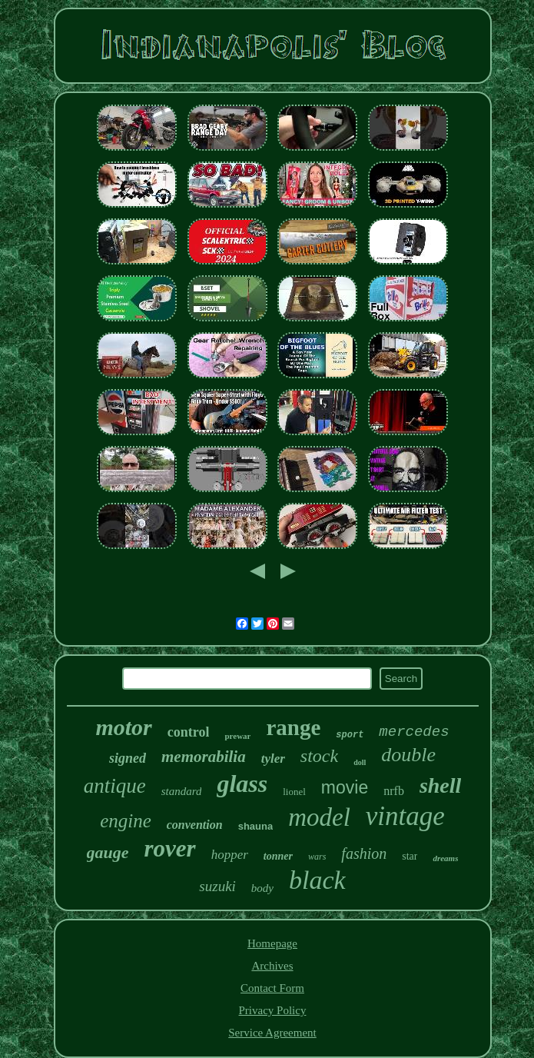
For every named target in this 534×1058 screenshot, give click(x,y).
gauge (108, 852)
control (188, 732)
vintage (405, 816)
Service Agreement (272, 1032)
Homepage (272, 943)
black (317, 880)
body (262, 888)
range (293, 727)
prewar (237, 735)
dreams (445, 858)
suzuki (217, 886)
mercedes (414, 732)
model (319, 817)
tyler (273, 758)
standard (181, 791)
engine (125, 820)
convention (195, 824)
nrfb (393, 790)
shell (440, 785)
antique (115, 785)
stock (319, 756)
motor (123, 727)
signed (127, 758)
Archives (272, 966)
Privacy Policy (273, 1010)
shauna (256, 826)
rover (170, 848)
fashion (363, 853)
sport (349, 735)
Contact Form (272, 988)
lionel (294, 791)
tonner (278, 856)
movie (344, 787)
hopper (229, 854)
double (408, 755)
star (409, 856)
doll (359, 762)
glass (242, 783)
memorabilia (203, 756)
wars (317, 856)
